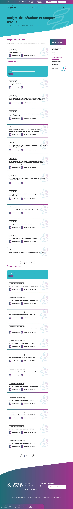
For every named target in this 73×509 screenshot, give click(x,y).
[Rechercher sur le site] (16, 2)
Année (9, 70)
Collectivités (44, 7)
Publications (25, 2)
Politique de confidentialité (23, 497)
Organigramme (55, 54)
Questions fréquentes (39, 2)
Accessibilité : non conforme (35, 497)
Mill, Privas (58, 497)
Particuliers (51, 7)
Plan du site (14, 497)
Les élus (53, 52)
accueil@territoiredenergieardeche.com (31, 489)
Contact (62, 1)
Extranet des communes (50, 2)
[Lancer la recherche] (20, 1)
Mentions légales (46, 497)
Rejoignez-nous (32, 2)
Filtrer (11, 73)
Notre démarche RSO (56, 61)
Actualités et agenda (61, 7)
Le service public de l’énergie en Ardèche (30, 7)
